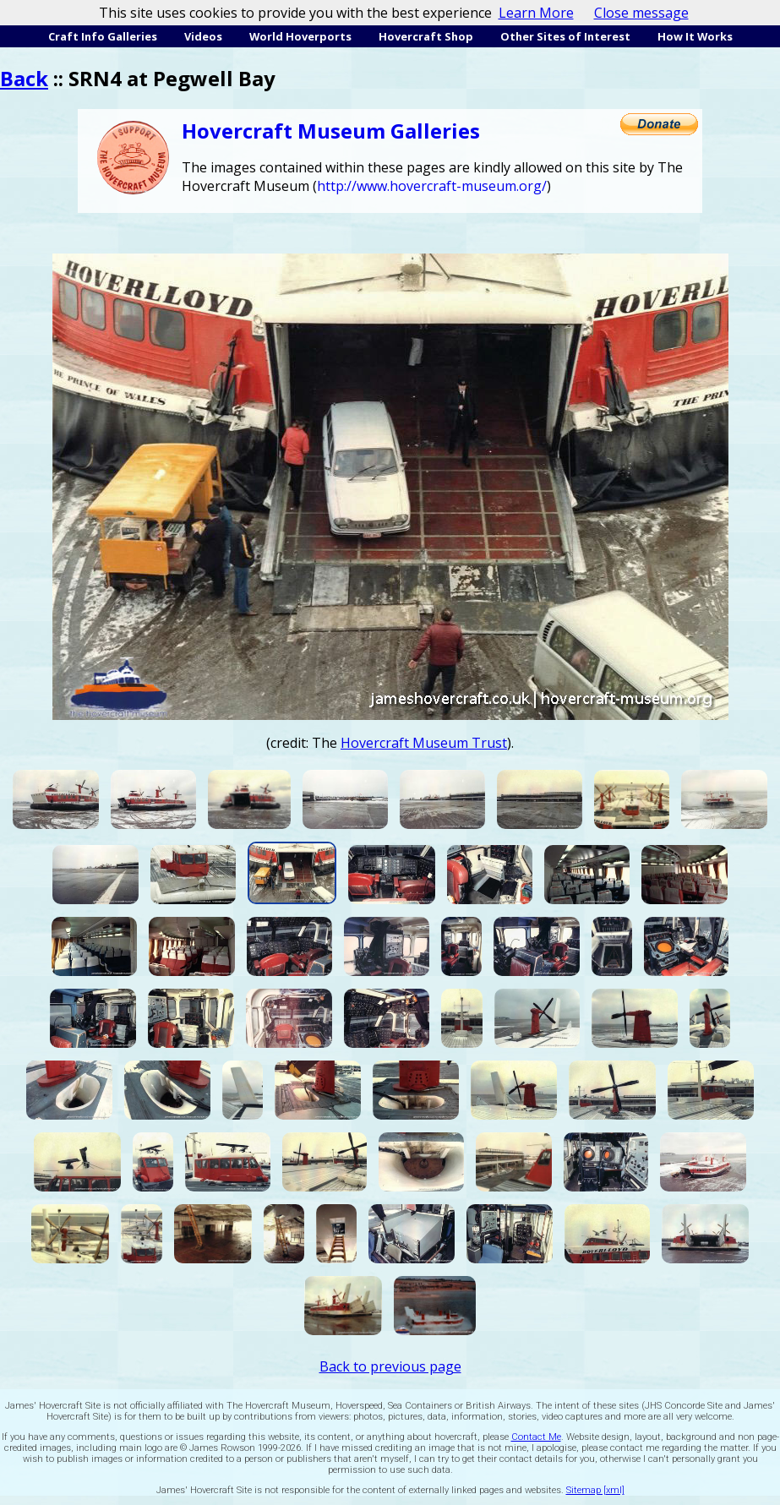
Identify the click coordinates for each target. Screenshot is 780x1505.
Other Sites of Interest (565, 36)
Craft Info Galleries (102, 36)
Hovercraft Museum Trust (424, 742)
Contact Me (536, 1436)
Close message (641, 12)
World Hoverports (300, 36)
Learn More (536, 12)
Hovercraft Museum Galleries (331, 131)
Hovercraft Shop (426, 36)
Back (24, 78)
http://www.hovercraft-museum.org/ (432, 186)
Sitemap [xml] (595, 1490)
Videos (203, 36)
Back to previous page (390, 1366)
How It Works (695, 36)
